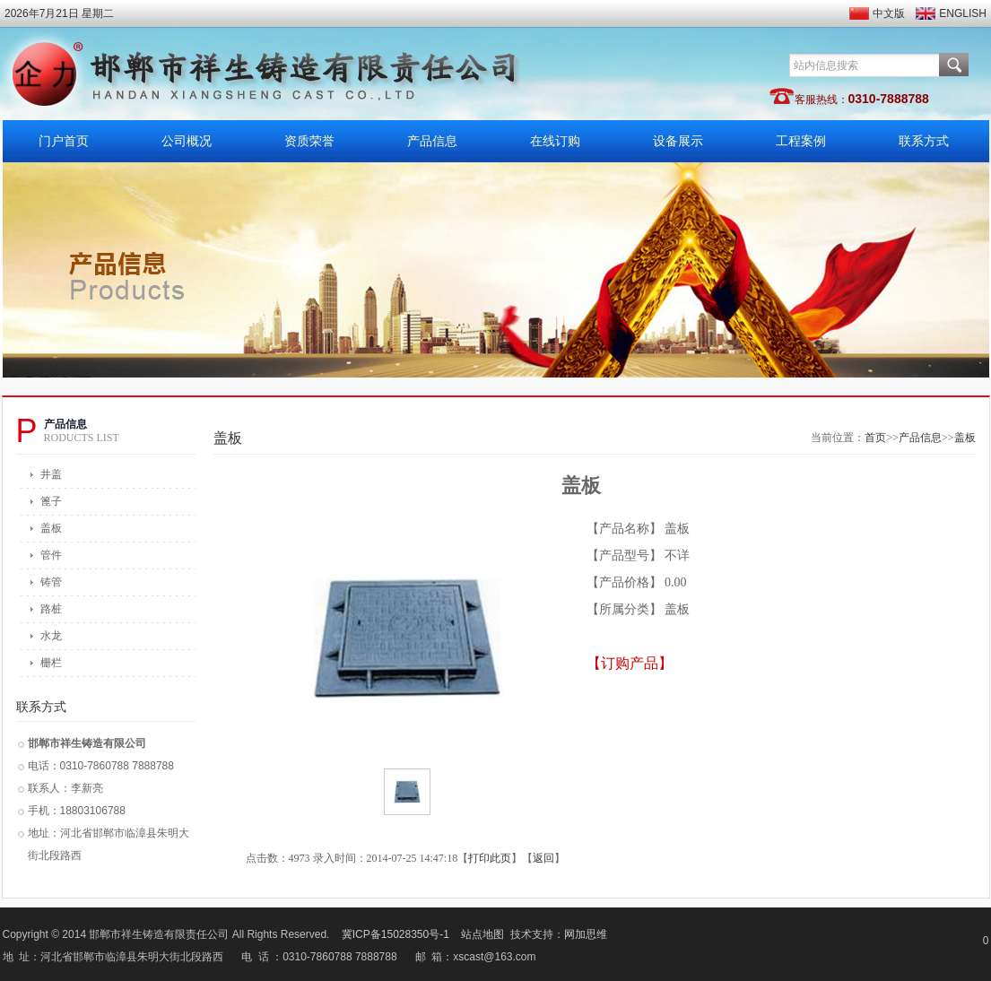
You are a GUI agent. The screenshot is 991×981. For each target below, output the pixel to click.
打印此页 (489, 858)
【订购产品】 (630, 663)
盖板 (51, 528)
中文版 (889, 13)
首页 (875, 437)
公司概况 (186, 141)
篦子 (51, 501)
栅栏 (51, 662)
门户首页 (64, 141)
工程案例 (801, 141)
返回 (543, 858)
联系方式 (924, 141)
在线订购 (555, 141)
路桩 (51, 609)
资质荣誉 (309, 141)
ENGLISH (963, 13)
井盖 (51, 474)
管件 (51, 555)
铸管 (51, 582)
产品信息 (432, 141)
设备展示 (678, 141)
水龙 (51, 635)
